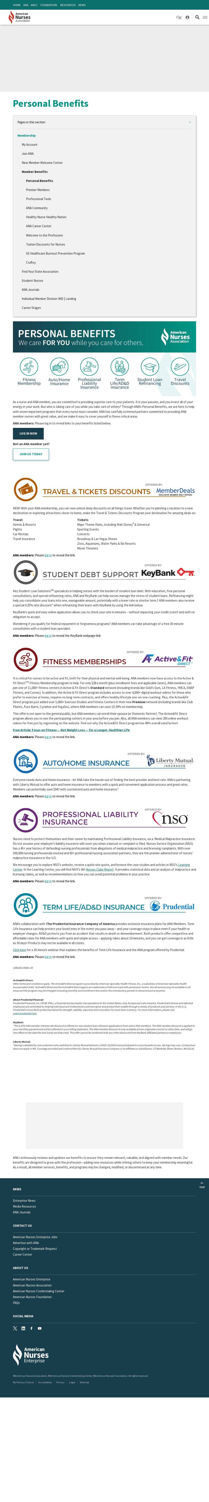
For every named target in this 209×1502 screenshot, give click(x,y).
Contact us (22, 1226)
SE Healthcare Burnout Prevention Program (55, 253)
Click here (19, 950)
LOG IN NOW (28, 433)
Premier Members (38, 190)
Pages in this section (31, 122)
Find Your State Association (40, 271)
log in (48, 555)
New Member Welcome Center (42, 163)
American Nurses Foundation (32, 1297)
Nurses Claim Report (100, 869)
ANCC (34, 5)
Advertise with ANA (26, 1243)
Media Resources (24, 1206)
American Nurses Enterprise (31, 1279)
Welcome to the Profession (44, 235)
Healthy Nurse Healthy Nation (46, 217)
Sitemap (84, 1382)
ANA (25, 5)
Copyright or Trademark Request (35, 1249)
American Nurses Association (32, 1285)
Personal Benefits (39, 181)
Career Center (22, 1254)
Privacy (60, 1382)
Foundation (49, 5)
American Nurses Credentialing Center (38, 1291)
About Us (20, 1268)
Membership (26, 135)
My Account (29, 144)
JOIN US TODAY (31, 454)
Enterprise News (24, 1200)
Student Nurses (32, 280)
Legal (72, 1382)
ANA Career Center (38, 226)
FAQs (16, 1303)
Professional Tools (38, 199)
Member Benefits (35, 172)
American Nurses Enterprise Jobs (35, 1237)
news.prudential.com (24, 1013)
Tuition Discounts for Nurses (45, 244)
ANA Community (37, 208)
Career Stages (31, 308)
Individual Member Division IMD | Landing (49, 299)
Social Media (23, 1316)
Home (17, 5)
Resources (68, 5)
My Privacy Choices (23, 1382)
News (82, 5)
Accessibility (45, 1382)
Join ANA (28, 154)
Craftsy (31, 262)
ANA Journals (30, 290)
